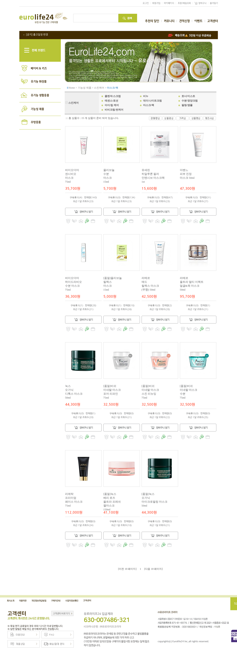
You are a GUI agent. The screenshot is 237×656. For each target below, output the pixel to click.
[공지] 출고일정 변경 (37, 34)
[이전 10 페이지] (127, 568)
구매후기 (74, 197)
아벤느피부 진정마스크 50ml (187, 173)
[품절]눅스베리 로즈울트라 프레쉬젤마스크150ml (112, 501)
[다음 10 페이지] (153, 568)
